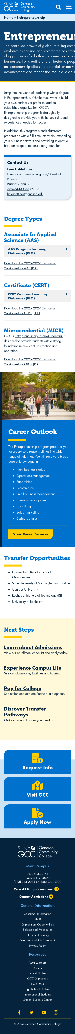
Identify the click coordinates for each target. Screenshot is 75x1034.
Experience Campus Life (32, 668)
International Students (37, 994)
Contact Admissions (33, 896)
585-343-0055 (18, 189)
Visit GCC (37, 789)
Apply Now (37, 816)
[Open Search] (58, 7)
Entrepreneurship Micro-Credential (39, 336)
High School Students (37, 989)
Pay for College (22, 688)
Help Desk (37, 984)
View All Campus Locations (33, 889)
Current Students (37, 973)
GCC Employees (37, 978)
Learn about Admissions (33, 647)
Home (8, 17)
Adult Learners (37, 962)
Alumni (37, 968)
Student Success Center (37, 1000)
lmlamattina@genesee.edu (25, 194)
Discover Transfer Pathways (25, 712)
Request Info (37, 762)
